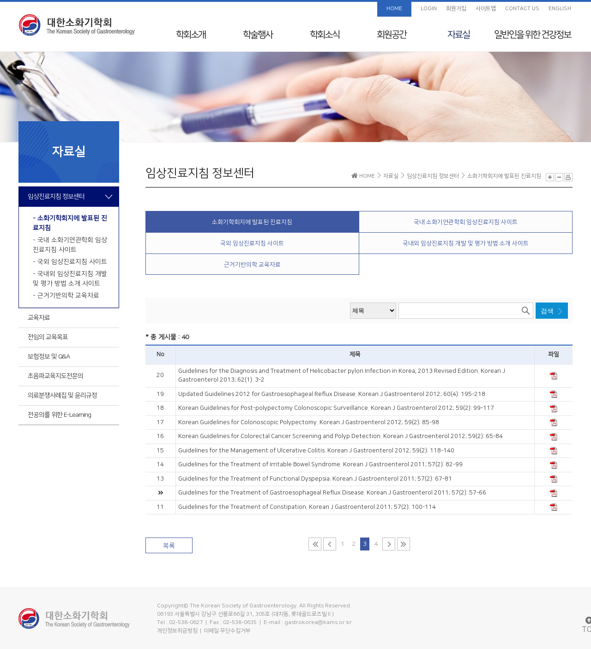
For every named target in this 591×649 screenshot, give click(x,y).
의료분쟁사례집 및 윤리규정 (62, 395)
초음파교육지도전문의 (55, 376)
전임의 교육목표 (48, 337)
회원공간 (391, 35)
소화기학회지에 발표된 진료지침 (252, 222)
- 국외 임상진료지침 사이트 (70, 262)
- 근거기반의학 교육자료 (66, 295)
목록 (169, 546)
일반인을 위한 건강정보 (532, 35)
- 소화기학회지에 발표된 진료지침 (70, 223)
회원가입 (456, 9)
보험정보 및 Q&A (49, 356)
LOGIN (429, 9)
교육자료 (39, 317)
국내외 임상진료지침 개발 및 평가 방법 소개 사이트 (466, 243)
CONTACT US (522, 9)
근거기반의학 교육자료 (252, 264)
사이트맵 (486, 9)
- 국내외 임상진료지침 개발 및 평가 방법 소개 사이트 (70, 278)
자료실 (458, 35)
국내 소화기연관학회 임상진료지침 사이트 (466, 222)
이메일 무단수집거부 (227, 631)
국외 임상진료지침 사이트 (252, 243)
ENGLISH (560, 9)
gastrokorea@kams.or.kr (318, 622)
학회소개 (190, 35)
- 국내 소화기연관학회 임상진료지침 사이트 (70, 244)
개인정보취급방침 (177, 631)
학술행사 (257, 35)
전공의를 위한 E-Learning (59, 415)
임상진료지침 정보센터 (56, 196)
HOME (394, 9)
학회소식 (324, 35)
